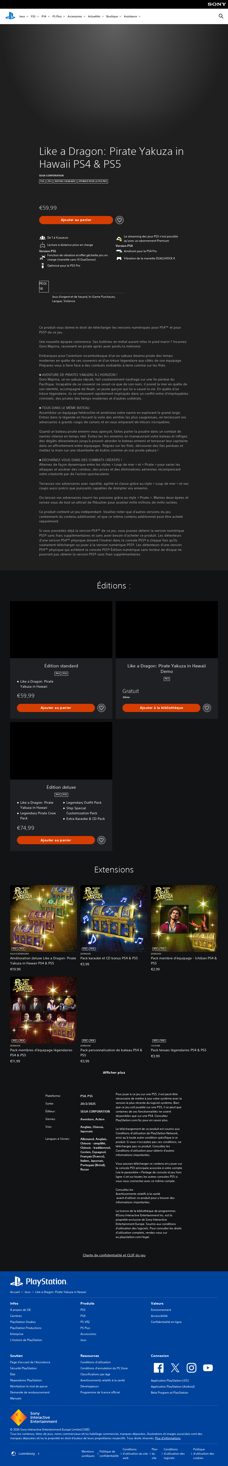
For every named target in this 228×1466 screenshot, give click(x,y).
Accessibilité (159, 1316)
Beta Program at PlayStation (169, 1392)
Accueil (15, 1292)
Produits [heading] (87, 1303)
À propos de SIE (20, 1310)
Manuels (15, 1398)
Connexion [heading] (160, 1356)
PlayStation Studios (23, 1322)
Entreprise (16, 1334)
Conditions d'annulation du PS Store (104, 1368)
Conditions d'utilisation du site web (135, 1453)
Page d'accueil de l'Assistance (30, 1362)
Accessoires (75, 16)
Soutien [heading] (16, 1356)
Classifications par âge (95, 1374)
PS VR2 (85, 1322)
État (12, 1374)
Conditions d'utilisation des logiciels (174, 1453)
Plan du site (154, 1453)
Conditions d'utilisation (95, 1362)
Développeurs (89, 1386)
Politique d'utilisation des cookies (203, 1453)
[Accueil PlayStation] (10, 16)
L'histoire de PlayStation (26, 1340)
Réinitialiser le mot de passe (29, 1386)
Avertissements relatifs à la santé (138, 1194)
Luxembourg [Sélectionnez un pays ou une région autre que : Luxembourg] (25, 1453)
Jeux (22, 16)
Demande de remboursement (30, 1392)
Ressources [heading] (89, 1356)
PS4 (44, 16)
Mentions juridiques (88, 1453)
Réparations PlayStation (26, 1380)
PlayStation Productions (26, 1328)
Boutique (112, 16)
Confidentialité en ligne (166, 1322)
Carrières (16, 1316)
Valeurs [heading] (157, 1303)
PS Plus (57, 16)
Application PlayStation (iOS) (170, 1380)
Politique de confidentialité (109, 1453)
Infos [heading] (14, 1303)
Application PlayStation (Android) (173, 1386)
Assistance (130, 16)
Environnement (161, 1310)
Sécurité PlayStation (23, 1368)
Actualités (94, 16)
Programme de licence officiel (100, 1392)
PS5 (33, 16)
